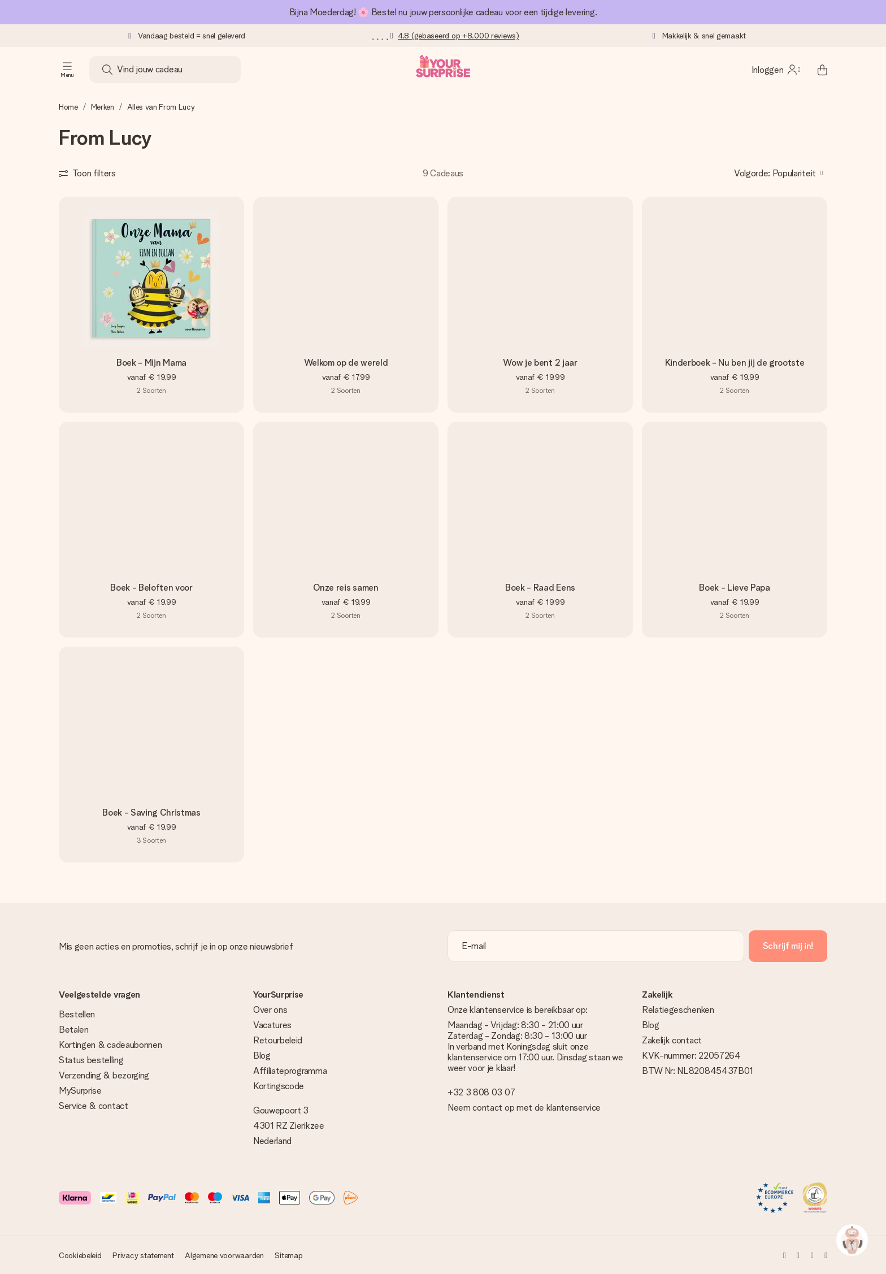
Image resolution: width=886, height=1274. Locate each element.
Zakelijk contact (672, 1040)
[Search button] (107, 69)
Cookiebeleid (80, 1255)
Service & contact (93, 1105)
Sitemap (288, 1255)
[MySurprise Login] (776, 69)
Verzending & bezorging (104, 1075)
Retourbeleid (277, 1040)
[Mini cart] (816, 69)
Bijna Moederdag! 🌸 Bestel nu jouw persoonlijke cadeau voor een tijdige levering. (443, 12)
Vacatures (272, 1025)
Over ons (270, 1009)
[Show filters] (87, 173)
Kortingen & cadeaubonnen (110, 1044)
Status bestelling (91, 1060)
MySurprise (80, 1090)
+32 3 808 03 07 (481, 1092)
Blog (262, 1055)
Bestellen (77, 1014)
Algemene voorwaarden (224, 1255)
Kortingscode (278, 1086)
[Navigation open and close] (67, 69)
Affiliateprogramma (290, 1070)
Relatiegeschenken (678, 1009)
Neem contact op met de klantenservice (524, 1107)
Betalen (74, 1029)
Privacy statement (142, 1255)
